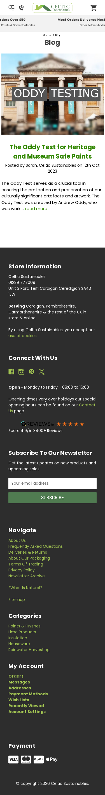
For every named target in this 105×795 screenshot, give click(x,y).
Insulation (17, 638)
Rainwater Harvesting (29, 650)
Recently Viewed (26, 706)
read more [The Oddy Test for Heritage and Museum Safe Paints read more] (36, 208)
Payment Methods (28, 694)
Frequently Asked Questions (35, 546)
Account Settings (27, 711)
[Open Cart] (93, 7)
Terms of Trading (25, 564)
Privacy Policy (21, 570)
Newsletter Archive (26, 576)
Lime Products (22, 632)
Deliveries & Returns (27, 552)
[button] (52, 424)
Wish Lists (18, 700)
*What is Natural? (25, 588)
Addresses (19, 688)
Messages (19, 682)
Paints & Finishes (24, 626)
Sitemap (16, 599)
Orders (16, 676)
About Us (17, 540)
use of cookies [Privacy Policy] (22, 336)
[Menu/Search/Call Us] (16, 8)
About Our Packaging (29, 558)
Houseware (19, 644)
